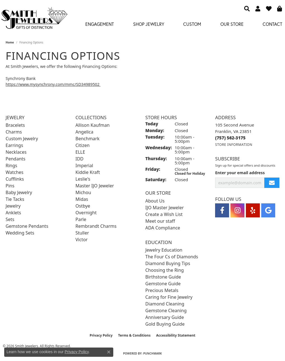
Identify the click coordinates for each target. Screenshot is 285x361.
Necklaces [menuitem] (16, 152)
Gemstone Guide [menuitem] (163, 283)
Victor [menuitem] (82, 239)
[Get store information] (233, 144)
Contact (272, 24)
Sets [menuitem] (10, 219)
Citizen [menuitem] (83, 145)
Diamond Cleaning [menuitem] (164, 304)
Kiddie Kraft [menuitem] (88, 172)
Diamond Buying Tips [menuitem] (167, 263)
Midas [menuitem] (82, 199)
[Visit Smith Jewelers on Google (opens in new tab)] (268, 210)
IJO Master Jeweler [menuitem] (164, 207)
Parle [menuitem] (81, 219)
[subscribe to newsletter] (271, 183)
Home (10, 42)
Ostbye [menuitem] (83, 206)
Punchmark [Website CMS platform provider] (152, 353)
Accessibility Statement (175, 335)
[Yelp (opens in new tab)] (253, 210)
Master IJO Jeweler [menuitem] (95, 186)
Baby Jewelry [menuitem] (19, 192)
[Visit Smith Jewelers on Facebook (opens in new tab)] (222, 210)
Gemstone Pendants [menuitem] (27, 226)
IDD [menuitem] (80, 159)
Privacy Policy (101, 335)
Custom (192, 24)
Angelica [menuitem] (84, 132)
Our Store (232, 24)
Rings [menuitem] (11, 165)
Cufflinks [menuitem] (15, 179)
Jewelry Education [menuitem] (163, 250)
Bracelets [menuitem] (15, 125)
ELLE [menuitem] (80, 152)
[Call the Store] (230, 138)
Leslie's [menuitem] (83, 179)
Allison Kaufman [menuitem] (93, 125)
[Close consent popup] (108, 352)
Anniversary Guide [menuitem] (164, 317)
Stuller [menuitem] (82, 233)
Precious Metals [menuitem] (161, 290)
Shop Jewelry (148, 24)
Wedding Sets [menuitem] (20, 233)
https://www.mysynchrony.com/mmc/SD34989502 (53, 84)
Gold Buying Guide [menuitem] (165, 324)
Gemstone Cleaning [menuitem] (166, 310)
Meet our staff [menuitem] (160, 221)
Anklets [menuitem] (13, 213)
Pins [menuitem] (10, 186)
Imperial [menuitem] (84, 165)
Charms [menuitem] (14, 132)
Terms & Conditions (134, 335)
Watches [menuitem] (14, 172)
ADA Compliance (162, 228)
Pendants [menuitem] (15, 159)
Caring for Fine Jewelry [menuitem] (169, 297)
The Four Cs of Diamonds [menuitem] (171, 257)
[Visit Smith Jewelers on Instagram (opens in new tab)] (237, 210)
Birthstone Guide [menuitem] (163, 277)
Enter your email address (240, 172)
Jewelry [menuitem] (13, 206)
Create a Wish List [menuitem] (164, 214)
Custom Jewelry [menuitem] (22, 138)
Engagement (99, 24)
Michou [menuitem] (83, 192)
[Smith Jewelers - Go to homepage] (34, 19)
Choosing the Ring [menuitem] (164, 270)
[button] (247, 8)
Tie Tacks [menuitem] (15, 199)
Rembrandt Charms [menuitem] (96, 226)
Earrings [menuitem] (14, 145)
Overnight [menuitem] (86, 213)
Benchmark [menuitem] (88, 138)
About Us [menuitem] (155, 201)
